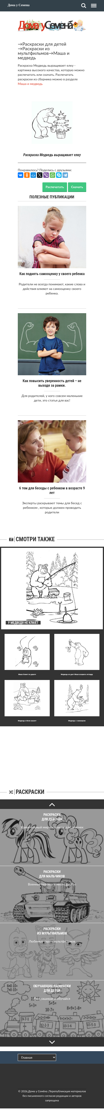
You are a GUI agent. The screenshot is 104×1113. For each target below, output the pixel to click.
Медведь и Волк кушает (27, 721)
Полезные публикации (51, 196)
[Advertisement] (52, 754)
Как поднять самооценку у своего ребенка (52, 274)
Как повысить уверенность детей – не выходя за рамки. (52, 383)
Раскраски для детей (44, 44)
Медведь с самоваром (77, 721)
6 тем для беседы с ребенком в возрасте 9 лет (52, 490)
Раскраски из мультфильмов (34, 51)
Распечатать (55, 187)
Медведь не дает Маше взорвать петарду (77, 674)
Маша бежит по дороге (27, 674)
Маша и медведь (30, 84)
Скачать (77, 187)
